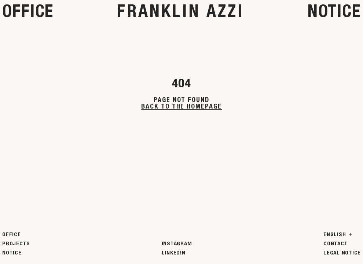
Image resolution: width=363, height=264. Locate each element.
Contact (335, 243)
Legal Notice (342, 252)
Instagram (177, 243)
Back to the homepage (181, 106)
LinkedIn (174, 252)
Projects (16, 243)
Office (28, 10)
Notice (334, 10)
